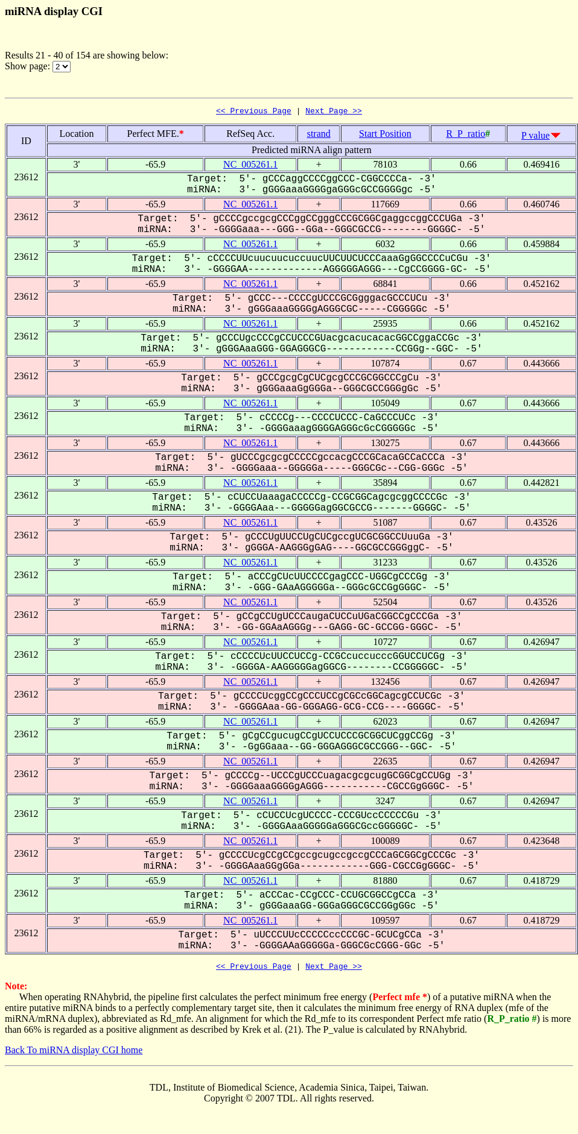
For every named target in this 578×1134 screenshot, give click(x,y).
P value (535, 137)
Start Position (385, 135)
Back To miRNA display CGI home (73, 1053)
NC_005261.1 (250, 166)
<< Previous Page (253, 112)
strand (319, 135)
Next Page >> (333, 112)
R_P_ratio (465, 135)
